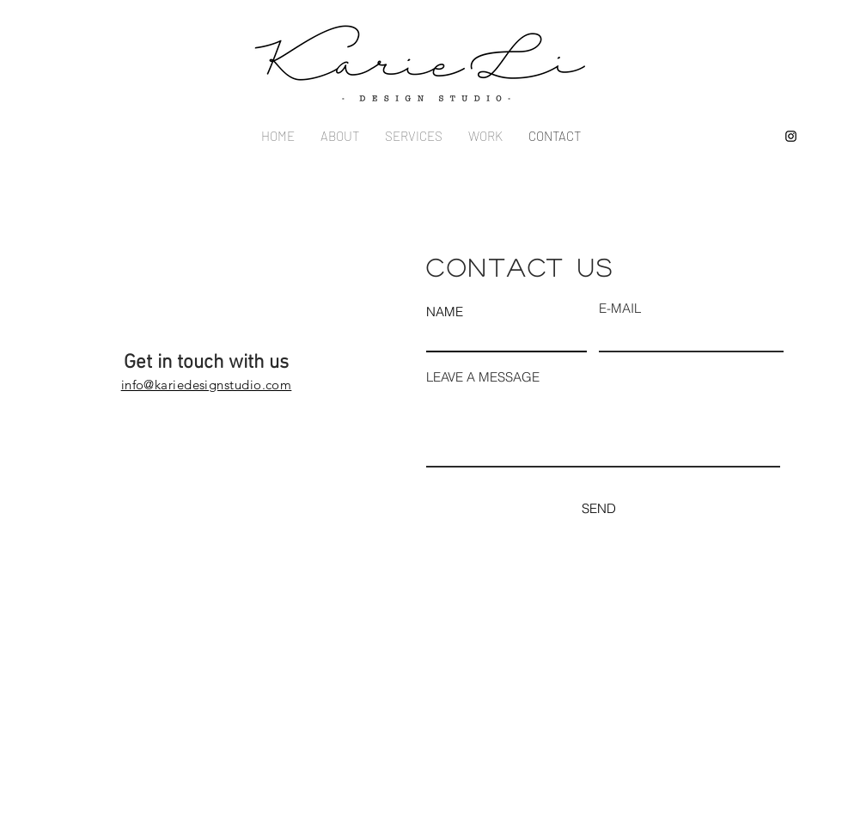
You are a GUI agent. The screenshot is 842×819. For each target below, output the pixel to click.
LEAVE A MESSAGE (483, 376)
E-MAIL (620, 308)
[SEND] (598, 508)
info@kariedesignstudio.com (206, 384)
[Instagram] (791, 136)
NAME (444, 311)
